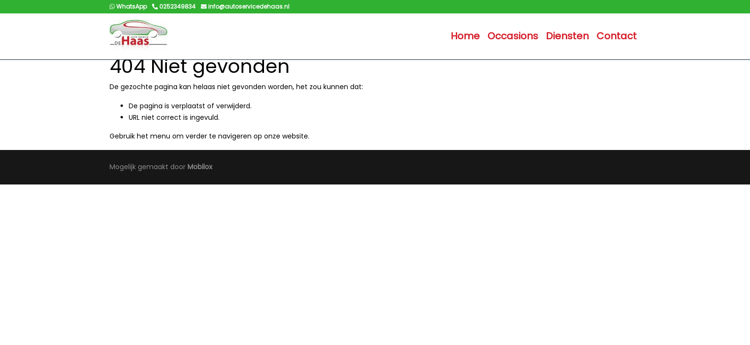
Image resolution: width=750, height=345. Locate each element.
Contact (616, 36)
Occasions (512, 36)
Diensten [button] (567, 36)
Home (465, 36)
